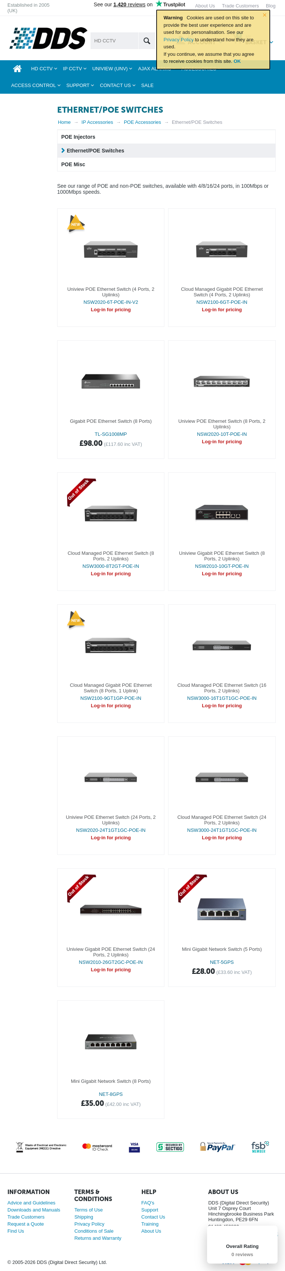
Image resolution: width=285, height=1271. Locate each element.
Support (149, 1210)
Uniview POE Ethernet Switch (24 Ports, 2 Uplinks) (111, 820)
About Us (151, 1231)
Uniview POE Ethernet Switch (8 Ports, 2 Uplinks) (221, 423)
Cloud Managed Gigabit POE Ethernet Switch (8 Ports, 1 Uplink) (110, 688)
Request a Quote (25, 1224)
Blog (270, 6)
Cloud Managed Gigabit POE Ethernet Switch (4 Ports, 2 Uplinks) (222, 291)
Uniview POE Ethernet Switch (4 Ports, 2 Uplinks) (110, 291)
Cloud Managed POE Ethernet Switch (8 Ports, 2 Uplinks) (111, 556)
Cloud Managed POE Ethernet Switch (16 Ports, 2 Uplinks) (221, 688)
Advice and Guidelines (31, 1203)
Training (149, 1224)
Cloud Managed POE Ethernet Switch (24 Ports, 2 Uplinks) (221, 820)
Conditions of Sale (94, 1231)
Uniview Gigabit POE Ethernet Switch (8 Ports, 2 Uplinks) (222, 556)
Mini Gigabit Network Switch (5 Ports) (222, 949)
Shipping (83, 1217)
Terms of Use (88, 1210)
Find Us (15, 1231)
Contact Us (153, 1217)
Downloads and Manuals (33, 1210)
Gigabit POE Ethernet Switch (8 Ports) (110, 421)
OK (237, 61)
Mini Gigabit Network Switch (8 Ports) (111, 1081)
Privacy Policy (179, 39)
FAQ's (147, 1203)
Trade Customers (26, 1217)
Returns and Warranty (97, 1238)
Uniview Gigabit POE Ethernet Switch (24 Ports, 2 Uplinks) (110, 952)
